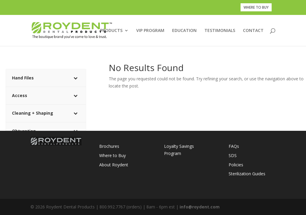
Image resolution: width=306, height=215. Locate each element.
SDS (233, 155)
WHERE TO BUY (256, 7)
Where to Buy (112, 155)
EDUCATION (184, 30)
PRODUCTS (111, 30)
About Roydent (113, 165)
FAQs (234, 146)
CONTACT (253, 30)
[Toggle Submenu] (75, 78)
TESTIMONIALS (219, 30)
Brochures (109, 146)
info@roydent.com (200, 207)
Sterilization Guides (247, 173)
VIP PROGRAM (150, 30)
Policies (236, 165)
